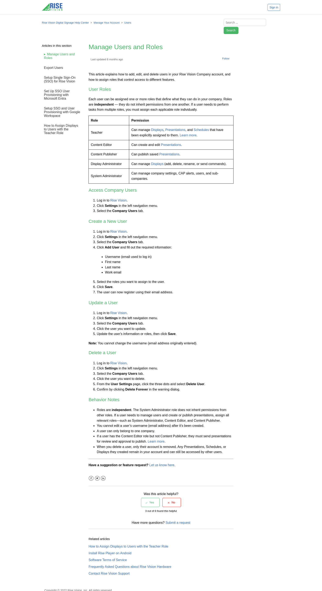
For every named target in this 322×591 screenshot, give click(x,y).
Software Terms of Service (108, 553)
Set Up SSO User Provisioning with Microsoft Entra (57, 87)
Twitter (97, 471)
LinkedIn (103, 471)
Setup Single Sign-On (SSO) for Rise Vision (60, 72)
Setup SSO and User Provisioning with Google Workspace (62, 104)
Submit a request (178, 515)
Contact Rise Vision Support (109, 566)
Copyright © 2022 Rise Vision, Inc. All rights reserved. (78, 583)
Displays (157, 122)
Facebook (91, 471)
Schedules (201, 122)
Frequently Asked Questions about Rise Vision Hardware (130, 559)
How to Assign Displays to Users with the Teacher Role (61, 122)
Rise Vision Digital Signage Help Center (65, 23)
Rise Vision (118, 193)
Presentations (175, 122)
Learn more (188, 128)
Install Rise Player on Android (110, 546)
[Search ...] (241, 23)
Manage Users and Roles (59, 48)
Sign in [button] (273, 7)
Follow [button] (225, 51)
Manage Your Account (107, 23)
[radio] (150, 495)
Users (127, 23)
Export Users (53, 60)
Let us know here (161, 458)
